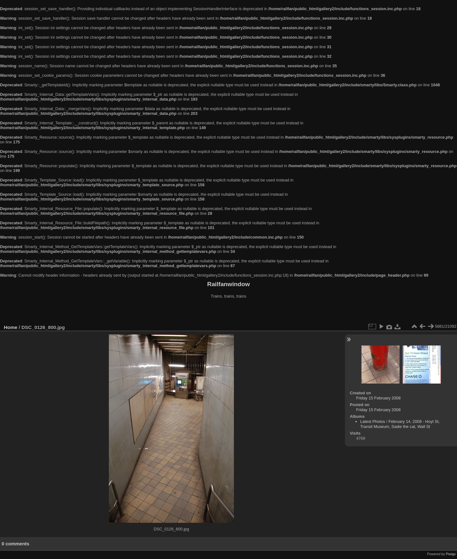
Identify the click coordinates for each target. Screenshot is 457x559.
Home (10, 327)
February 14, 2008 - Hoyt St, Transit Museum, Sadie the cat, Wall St (400, 424)
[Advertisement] (228, 312)
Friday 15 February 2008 (378, 398)
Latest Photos (372, 421)
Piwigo (451, 554)
